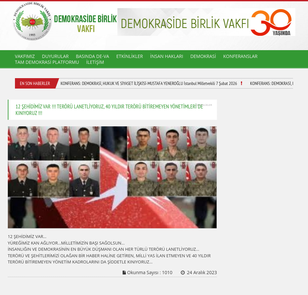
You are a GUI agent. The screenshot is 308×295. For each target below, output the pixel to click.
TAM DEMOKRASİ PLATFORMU (47, 62)
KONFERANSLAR (240, 56)
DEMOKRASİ (203, 56)
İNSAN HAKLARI (166, 56)
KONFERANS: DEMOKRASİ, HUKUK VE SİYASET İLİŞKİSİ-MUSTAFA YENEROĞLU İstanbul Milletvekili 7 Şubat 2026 (148, 83)
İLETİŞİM (95, 62)
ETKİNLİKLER (129, 56)
